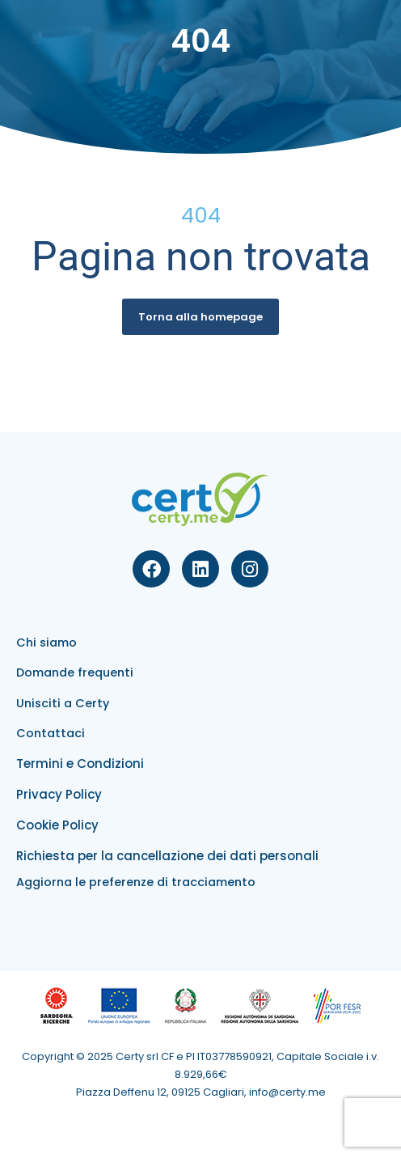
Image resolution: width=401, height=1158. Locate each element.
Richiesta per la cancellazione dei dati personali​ (167, 855)
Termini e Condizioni (80, 763)
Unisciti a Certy (62, 703)
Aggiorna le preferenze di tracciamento (135, 882)
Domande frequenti (74, 672)
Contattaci (50, 733)
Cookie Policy (57, 825)
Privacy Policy (59, 794)
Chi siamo (46, 642)
